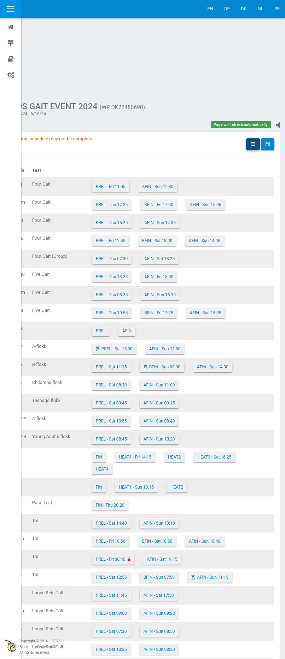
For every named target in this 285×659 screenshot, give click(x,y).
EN (210, 8)
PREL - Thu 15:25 (133, 155)
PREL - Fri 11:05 (132, 119)
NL (260, 8)
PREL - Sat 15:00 (138, 281)
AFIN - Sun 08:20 (180, 582)
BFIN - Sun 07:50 (180, 510)
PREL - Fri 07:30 (132, 600)
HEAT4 (123, 402)
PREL (122, 263)
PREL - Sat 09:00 (132, 546)
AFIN (148, 263)
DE (227, 8)
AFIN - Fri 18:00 (179, 209)
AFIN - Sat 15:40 (178, 600)
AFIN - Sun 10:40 (226, 474)
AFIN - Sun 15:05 (227, 137)
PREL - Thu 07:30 (133, 191)
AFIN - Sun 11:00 (180, 317)
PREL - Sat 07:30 (132, 564)
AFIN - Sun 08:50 (180, 564)
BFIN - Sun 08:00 (186, 299)
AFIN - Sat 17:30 (180, 528)
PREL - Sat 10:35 (132, 582)
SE (277, 8)
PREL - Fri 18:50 (132, 474)
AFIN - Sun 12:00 (186, 281)
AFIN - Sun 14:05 (226, 173)
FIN (120, 389)
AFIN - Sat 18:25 (180, 191)
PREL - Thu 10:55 (133, 245)
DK (244, 8)
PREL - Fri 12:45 (132, 173)
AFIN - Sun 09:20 (180, 546)
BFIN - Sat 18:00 (178, 173)
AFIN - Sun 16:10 (181, 227)
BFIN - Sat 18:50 (178, 474)
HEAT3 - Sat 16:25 (235, 389)
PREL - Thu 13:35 (133, 209)
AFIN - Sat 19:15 (183, 492)
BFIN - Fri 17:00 (179, 137)
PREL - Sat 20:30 (132, 618)
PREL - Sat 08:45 (132, 371)
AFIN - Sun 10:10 (180, 456)
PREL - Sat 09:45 (132, 335)
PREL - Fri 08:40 (132, 492)
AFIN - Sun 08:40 (180, 353)
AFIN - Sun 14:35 (181, 155)
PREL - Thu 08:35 (133, 227)
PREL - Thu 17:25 (133, 137)
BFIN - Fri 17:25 (179, 245)
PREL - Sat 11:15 (132, 299)
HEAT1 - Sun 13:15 (157, 420)
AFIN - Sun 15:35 (227, 245)
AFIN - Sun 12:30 (179, 119)
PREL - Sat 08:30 (132, 317)
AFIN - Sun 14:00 (234, 299)
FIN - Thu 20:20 (131, 438)
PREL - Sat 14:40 (132, 456)
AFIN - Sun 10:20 (180, 371)
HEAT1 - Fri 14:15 (156, 389)
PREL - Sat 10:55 (132, 353)
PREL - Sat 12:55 (132, 510)
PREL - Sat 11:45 (132, 528)
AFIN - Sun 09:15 (180, 335)
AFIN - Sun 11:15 (234, 510)
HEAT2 (195, 389)
